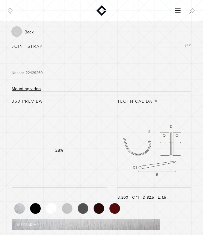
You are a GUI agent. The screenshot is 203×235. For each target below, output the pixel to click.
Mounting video (26, 89)
